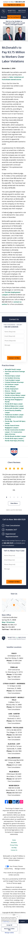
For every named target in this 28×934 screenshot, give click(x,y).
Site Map (14, 847)
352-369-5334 (17, 735)
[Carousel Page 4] (18, 497)
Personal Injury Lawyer (12, 376)
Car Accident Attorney (12, 378)
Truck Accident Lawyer (12, 380)
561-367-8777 (17, 779)
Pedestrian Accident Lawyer (14, 415)
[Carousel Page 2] (10, 497)
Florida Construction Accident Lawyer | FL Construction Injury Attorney (15, 432)
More (24, 17)
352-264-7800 (17, 751)
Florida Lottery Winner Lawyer (15, 395)
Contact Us (14, 850)
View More (14, 503)
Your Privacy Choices (14, 866)
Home (14, 840)
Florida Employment (11, 389)
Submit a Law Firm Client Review (14, 510)
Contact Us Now (14, 358)
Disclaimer (14, 842)
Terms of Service (11, 883)
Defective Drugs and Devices (14, 397)
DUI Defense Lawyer (12, 384)
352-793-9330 (17, 721)
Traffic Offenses (10, 387)
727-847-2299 (17, 661)
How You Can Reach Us (14, 17)
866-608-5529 (17, 793)
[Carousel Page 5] (21, 497)
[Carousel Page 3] (14, 497)
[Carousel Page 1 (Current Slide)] (6, 497)
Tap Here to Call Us (14, 5)
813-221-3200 (17, 765)
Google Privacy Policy (15, 881)
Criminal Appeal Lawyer (13, 393)
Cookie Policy (8, 869)
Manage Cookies (20, 869)
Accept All (9, 925)
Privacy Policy (14, 845)
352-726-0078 (17, 691)
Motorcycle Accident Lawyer (14, 408)
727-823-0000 (17, 674)
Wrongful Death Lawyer (13, 369)
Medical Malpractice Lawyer (14, 406)
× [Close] (17, 917)
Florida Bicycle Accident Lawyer (15, 436)
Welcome (3, 17)
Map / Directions (8, 622)
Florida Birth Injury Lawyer (14, 404)
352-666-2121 (12, 625)
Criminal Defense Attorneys (14, 382)
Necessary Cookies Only (9, 929)
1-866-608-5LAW (15, 629)
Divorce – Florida (10, 391)
